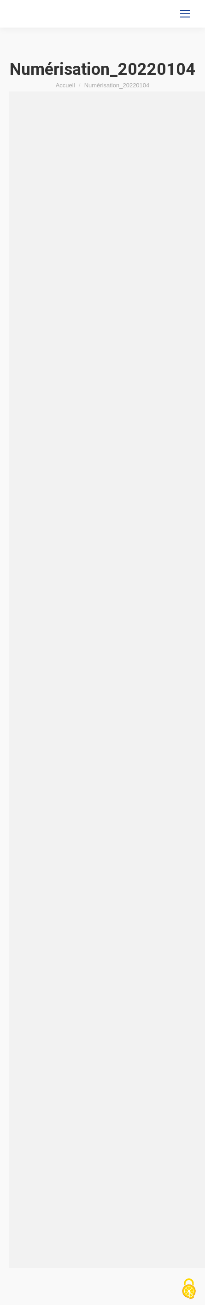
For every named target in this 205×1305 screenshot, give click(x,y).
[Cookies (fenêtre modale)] (189, 1289)
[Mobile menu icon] (185, 13)
